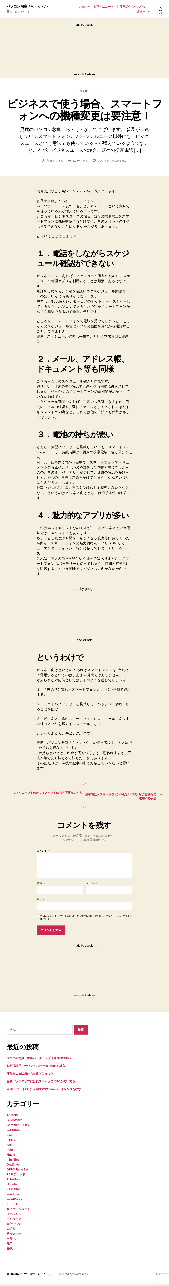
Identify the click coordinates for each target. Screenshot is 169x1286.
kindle (11, 1157)
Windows (13, 1196)
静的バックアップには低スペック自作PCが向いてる (41, 1084)
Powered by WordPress (77, 1276)
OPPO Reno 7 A (17, 1172)
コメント (43, 853)
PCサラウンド (16, 1177)
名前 (41, 885)
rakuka (58, 162)
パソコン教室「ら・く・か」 (32, 7)
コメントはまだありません (112, 162)
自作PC (12, 1241)
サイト (40, 902)
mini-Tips (13, 1162)
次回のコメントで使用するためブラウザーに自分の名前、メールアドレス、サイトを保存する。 (86, 920)
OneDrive (13, 1167)
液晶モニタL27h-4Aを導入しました (30, 1076)
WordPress (14, 1201)
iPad (10, 1152)
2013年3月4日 (79, 162)
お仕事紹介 (124, 6)
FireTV (11, 1142)
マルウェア (14, 1221)
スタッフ (143, 6)
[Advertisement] (84, 50)
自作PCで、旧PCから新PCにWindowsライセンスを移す (44, 1091)
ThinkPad (13, 1182)
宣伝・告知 (14, 1226)
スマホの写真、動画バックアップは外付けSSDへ (39, 1060)
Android (12, 1117)
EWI (9, 1137)
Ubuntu (12, 1186)
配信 (9, 1246)
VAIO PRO (14, 1191)
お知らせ (85, 6)
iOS (9, 1147)
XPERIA (12, 1206)
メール (91, 885)
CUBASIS (13, 1132)
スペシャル (14, 1216)
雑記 (9, 1251)
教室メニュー (102, 6)
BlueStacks (14, 1122)
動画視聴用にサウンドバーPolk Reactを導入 (36, 1068)
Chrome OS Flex (18, 1127)
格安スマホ (14, 1236)
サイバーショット (18, 1211)
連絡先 (141, 11)
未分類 (84, 92)
